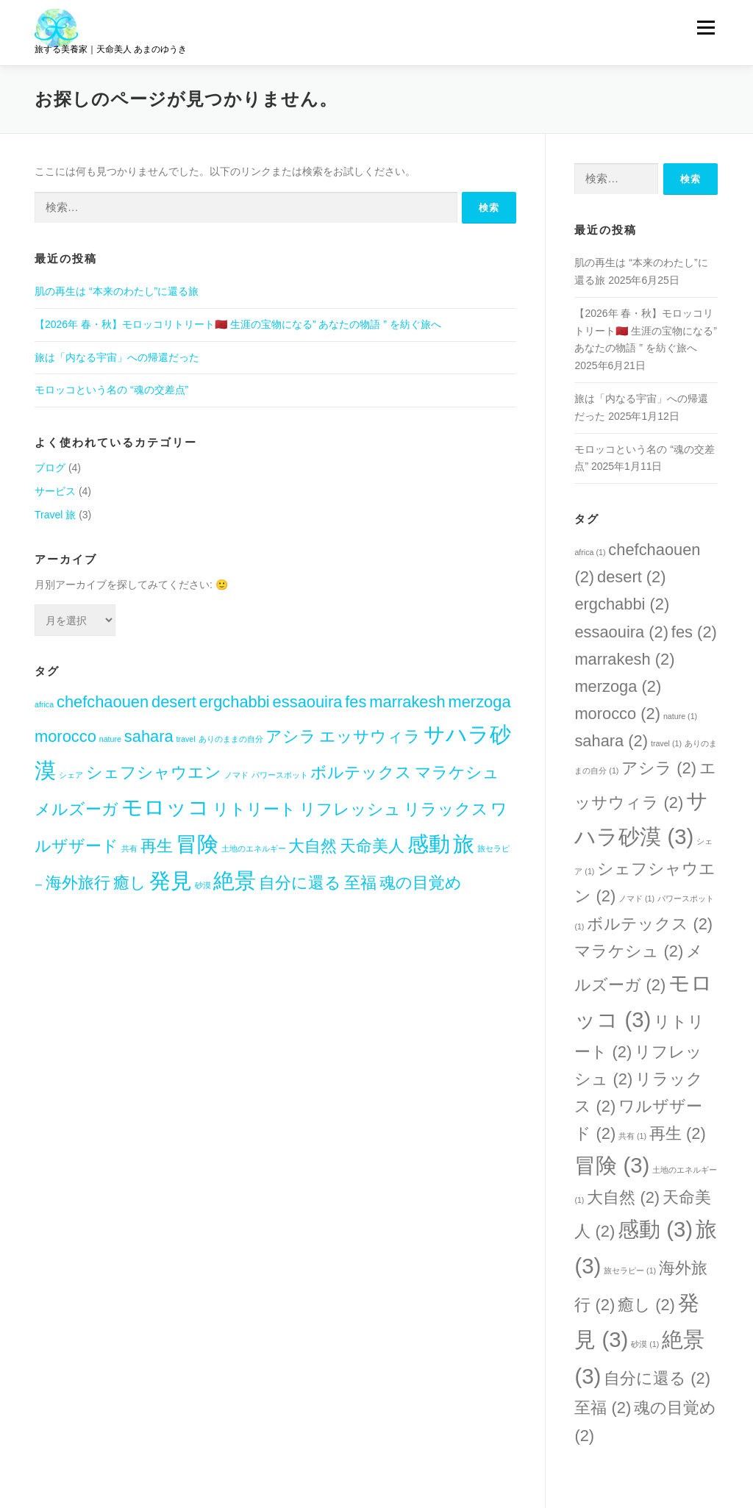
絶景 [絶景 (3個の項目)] (234, 880)
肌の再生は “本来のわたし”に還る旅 (117, 291)
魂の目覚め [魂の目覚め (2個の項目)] (420, 882)
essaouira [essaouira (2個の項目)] (308, 702)
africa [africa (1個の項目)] (44, 704)
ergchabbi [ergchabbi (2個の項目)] (234, 702)
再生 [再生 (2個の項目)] (156, 846)
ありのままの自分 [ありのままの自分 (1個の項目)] (231, 739)
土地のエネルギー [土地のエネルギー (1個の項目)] (253, 848)
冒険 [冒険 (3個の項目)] (197, 844)
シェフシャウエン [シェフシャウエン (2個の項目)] (153, 772)
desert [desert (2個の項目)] (173, 702)
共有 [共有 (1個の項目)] (129, 848)
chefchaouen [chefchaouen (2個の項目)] (103, 702)
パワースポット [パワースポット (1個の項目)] (279, 775)
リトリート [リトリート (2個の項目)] (254, 809)
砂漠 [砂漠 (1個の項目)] (203, 885)
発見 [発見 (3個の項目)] (170, 880)
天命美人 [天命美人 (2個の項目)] (372, 846)
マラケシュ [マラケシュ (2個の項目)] (457, 772)
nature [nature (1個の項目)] (110, 739)
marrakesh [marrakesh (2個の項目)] (407, 702)
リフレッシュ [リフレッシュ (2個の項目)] (350, 809)
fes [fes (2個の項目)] (355, 702)
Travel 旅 (55, 515)
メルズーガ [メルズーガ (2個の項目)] (76, 809)
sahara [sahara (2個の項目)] (149, 736)
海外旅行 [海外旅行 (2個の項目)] (78, 882)
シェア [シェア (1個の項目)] (71, 775)
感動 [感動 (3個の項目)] (428, 844)
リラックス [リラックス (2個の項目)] (446, 809)
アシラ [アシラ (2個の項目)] (290, 736)
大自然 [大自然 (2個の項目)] (312, 846)
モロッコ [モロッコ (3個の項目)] (165, 807)
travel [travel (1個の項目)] (186, 739)
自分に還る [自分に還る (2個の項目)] (300, 882)
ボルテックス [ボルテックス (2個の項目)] (361, 772)
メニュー (705, 27)
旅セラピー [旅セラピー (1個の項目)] (630, 1270)
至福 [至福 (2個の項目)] (360, 882)
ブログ (50, 468)
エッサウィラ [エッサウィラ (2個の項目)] (370, 736)
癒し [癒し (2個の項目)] (129, 882)
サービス (55, 491)
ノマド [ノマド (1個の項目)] (236, 775)
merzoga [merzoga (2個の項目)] (480, 702)
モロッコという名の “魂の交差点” (111, 390)
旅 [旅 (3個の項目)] (463, 844)
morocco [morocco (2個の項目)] (65, 736)
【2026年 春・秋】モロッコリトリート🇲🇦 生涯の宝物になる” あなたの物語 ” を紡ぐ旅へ (238, 324)
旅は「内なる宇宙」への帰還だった (117, 357)
